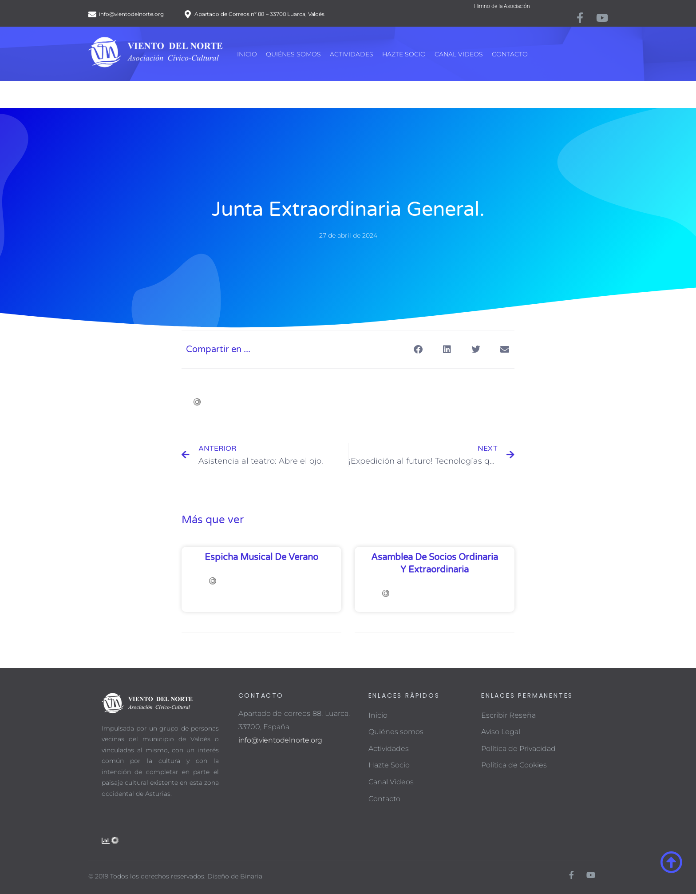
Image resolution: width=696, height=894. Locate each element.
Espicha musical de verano (261, 557)
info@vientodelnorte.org (280, 740)
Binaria (251, 876)
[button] (418, 349)
